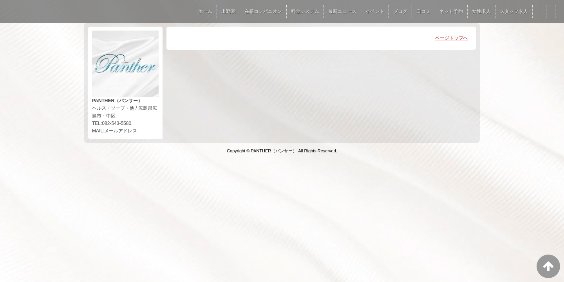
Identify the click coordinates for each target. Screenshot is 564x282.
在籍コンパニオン (263, 11)
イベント (374, 11)
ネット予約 (451, 11)
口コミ (423, 11)
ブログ (400, 11)
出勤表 (228, 11)
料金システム (305, 11)
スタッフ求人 (514, 11)
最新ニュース (342, 11)
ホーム (205, 11)
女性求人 (481, 11)
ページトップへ (451, 38)
